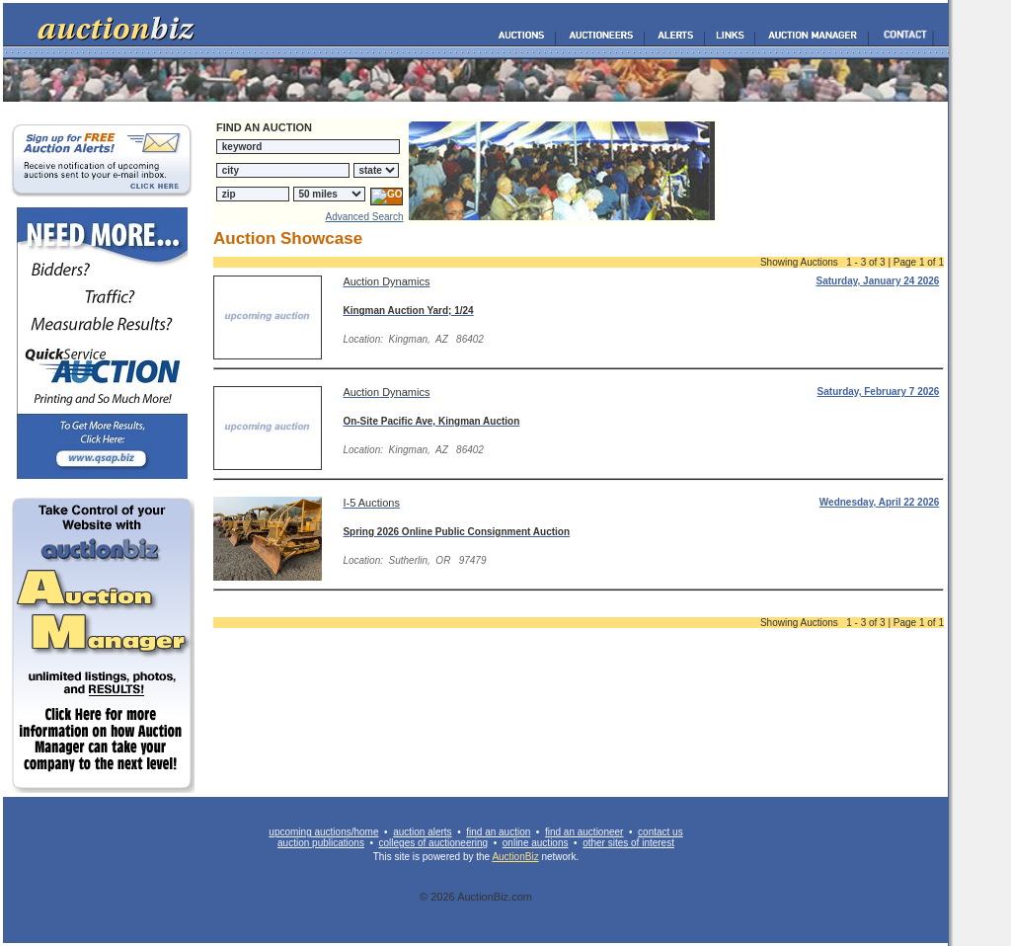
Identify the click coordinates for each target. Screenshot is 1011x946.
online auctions (536, 842)
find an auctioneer (584, 832)
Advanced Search (365, 216)
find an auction (498, 832)
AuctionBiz (515, 856)
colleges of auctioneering (434, 842)
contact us (660, 832)
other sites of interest (628, 842)
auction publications (320, 842)
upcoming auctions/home (323, 832)
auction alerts (422, 832)
